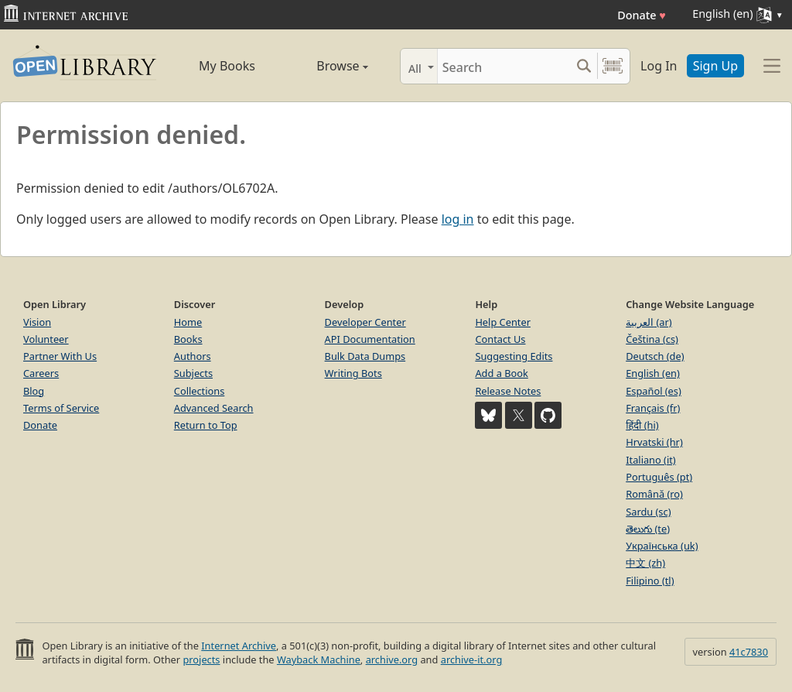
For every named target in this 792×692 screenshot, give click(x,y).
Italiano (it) (651, 460)
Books (188, 339)
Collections (199, 391)
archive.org (392, 659)
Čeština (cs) (652, 339)
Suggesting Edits (513, 356)
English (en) (653, 373)
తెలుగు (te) (648, 529)
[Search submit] (583, 66)
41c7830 (748, 652)
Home (188, 322)
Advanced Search (214, 408)
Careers (41, 373)
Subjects (193, 373)
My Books (227, 65)
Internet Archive (238, 646)
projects (201, 659)
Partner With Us (60, 356)
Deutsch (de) (655, 356)
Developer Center (365, 322)
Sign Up (715, 65)
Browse (326, 65)
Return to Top (205, 425)
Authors (192, 356)
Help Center (503, 322)
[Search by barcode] (612, 66)
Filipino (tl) (650, 581)
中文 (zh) (645, 563)
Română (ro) (654, 494)
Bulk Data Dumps (365, 356)
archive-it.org (472, 659)
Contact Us (500, 339)
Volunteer (46, 339)
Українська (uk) (662, 546)
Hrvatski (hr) (654, 442)
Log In (658, 65)
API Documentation (370, 339)
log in (458, 219)
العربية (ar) (648, 322)
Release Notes (508, 391)
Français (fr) (653, 408)
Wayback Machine (318, 659)
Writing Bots (353, 373)
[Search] (504, 66)
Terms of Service (61, 408)
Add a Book (501, 373)
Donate (641, 15)
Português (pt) (659, 477)
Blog (33, 391)
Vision (37, 322)
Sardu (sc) (648, 512)
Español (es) (653, 391)
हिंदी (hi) (642, 425)
